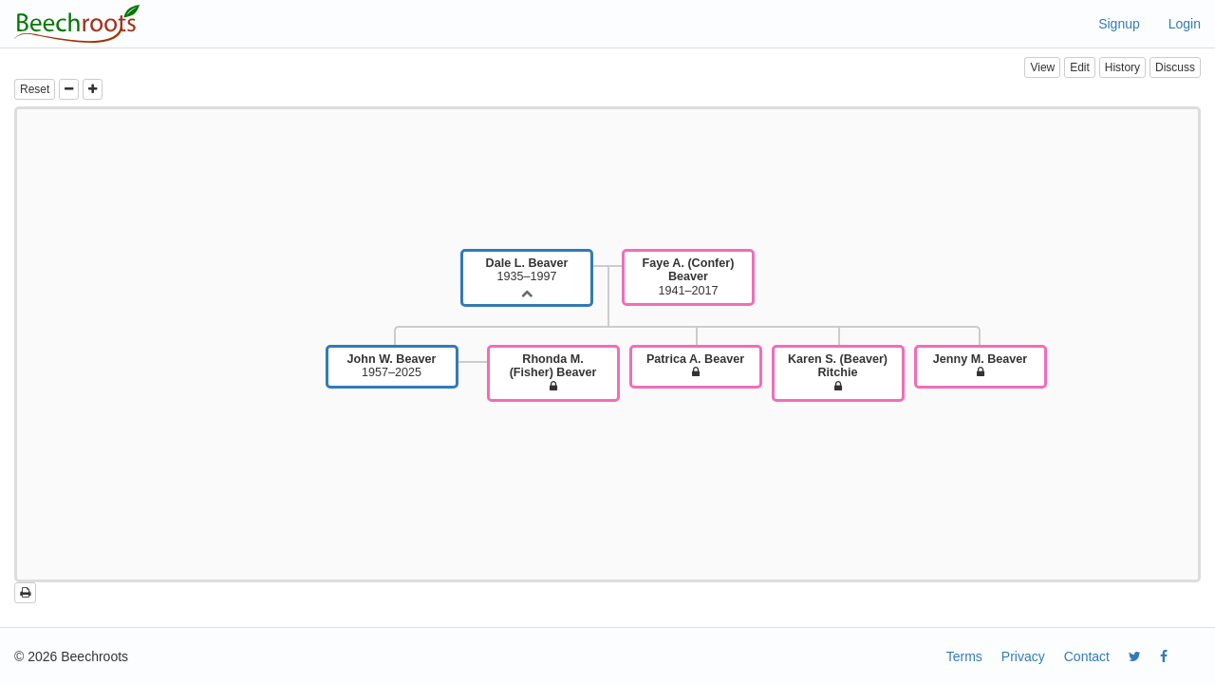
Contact (1087, 656)
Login (1184, 23)
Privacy (1023, 656)
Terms (964, 656)
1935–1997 (527, 269)
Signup (1119, 23)
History (1122, 67)
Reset (34, 89)
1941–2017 (689, 276)
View (1042, 67)
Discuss (1175, 67)
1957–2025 (392, 365)
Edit (1080, 67)
